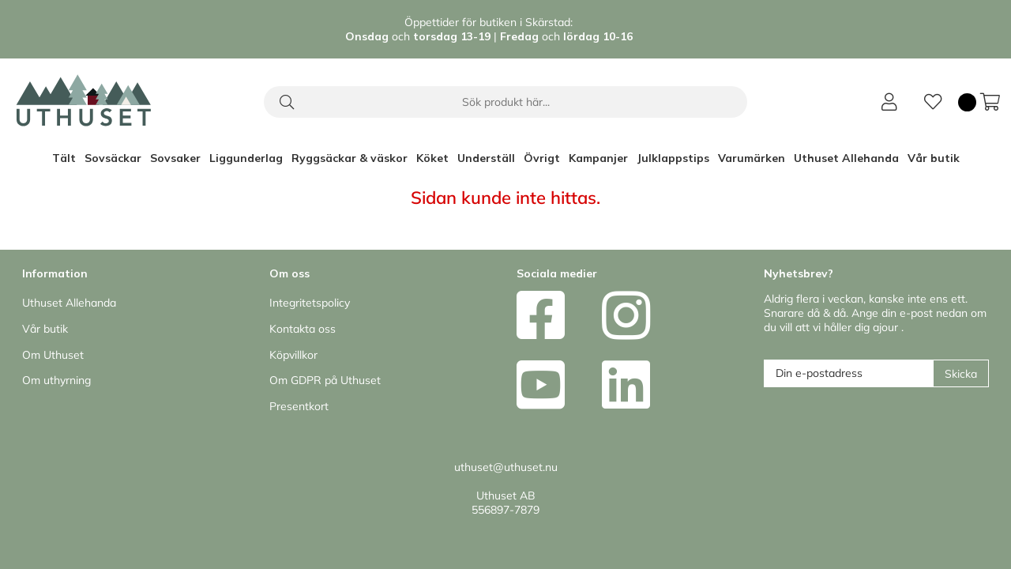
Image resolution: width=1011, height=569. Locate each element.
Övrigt (542, 158)
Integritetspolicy (309, 303)
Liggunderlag (246, 158)
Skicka (961, 374)
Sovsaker (175, 158)
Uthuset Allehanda (846, 158)
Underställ (486, 158)
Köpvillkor (293, 355)
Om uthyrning (56, 380)
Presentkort (299, 406)
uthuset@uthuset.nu (506, 467)
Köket (432, 158)
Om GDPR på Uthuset (325, 380)
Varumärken (751, 158)
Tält (64, 158)
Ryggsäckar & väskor (349, 158)
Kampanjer (598, 158)
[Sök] (505, 102)
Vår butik (934, 158)
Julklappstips (673, 158)
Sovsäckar (113, 158)
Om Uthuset (53, 355)
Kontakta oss (302, 329)
